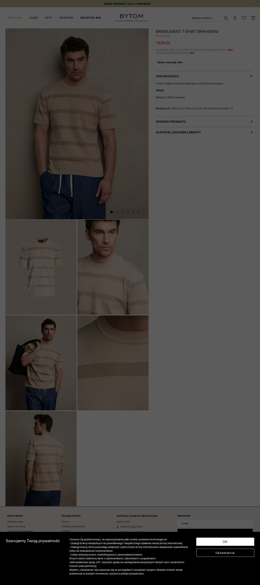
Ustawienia (225, 553)
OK (225, 542)
